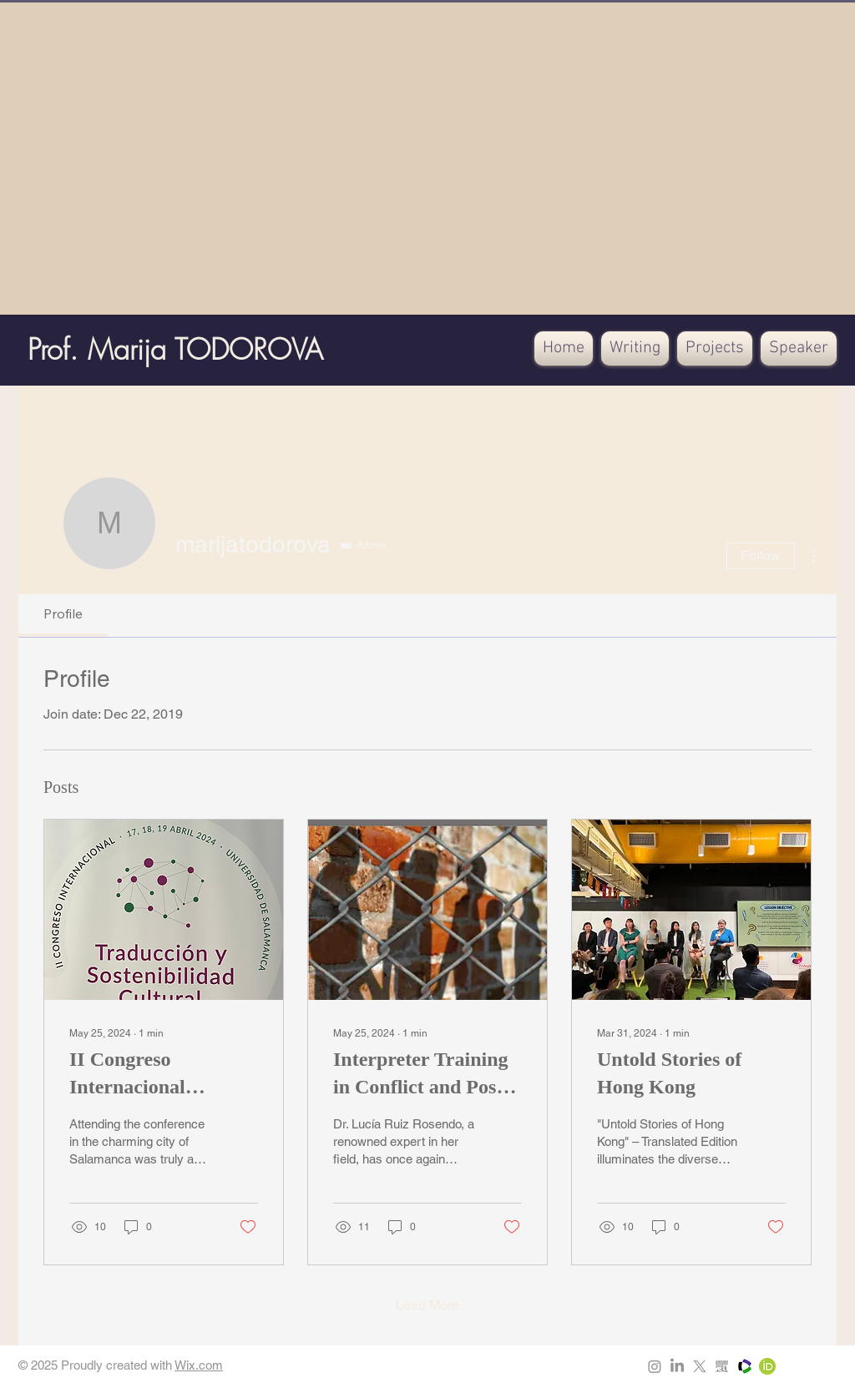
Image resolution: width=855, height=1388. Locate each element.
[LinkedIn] (677, 1366)
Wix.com (199, 1365)
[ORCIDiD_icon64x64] (767, 1366)
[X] (699, 1366)
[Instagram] (654, 1366)
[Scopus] (722, 1366)
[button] (635, 348)
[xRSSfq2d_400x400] (744, 1366)
